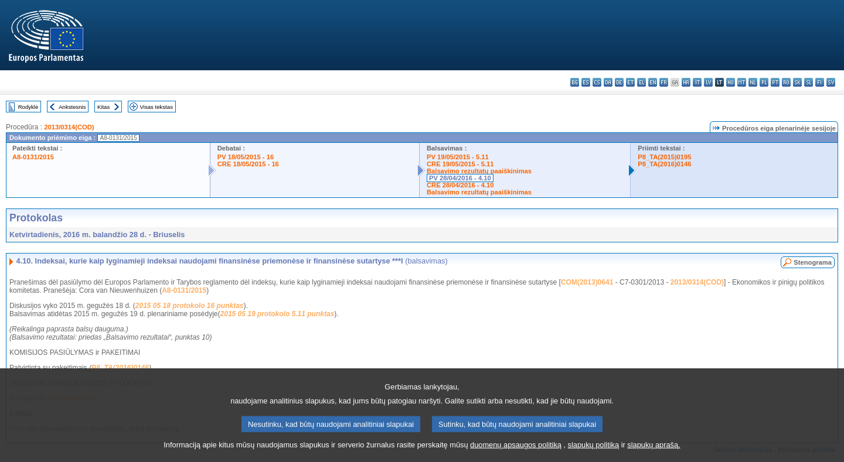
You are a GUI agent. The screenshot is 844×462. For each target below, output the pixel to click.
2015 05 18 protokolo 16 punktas (189, 306)
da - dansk (608, 82)
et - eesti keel (630, 82)
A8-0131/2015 (33, 156)
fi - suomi (819, 82)
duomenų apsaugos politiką (515, 453)
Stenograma (813, 262)
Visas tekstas (156, 107)
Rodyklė (28, 107)
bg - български (574, 82)
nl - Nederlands (752, 82)
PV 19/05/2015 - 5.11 (458, 156)
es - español (585, 82)
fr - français (663, 82)
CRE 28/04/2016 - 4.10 (460, 185)
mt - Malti (741, 82)
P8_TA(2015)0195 (664, 156)
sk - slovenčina (797, 82)
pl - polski (764, 82)
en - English (652, 82)
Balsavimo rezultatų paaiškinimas (479, 170)
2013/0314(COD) (69, 127)
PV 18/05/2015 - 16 (245, 156)
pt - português (775, 82)
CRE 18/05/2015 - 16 (248, 163)
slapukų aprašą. (653, 453)
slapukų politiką (594, 453)
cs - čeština (597, 82)
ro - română (786, 82)
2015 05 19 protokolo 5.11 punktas (277, 314)
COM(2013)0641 (587, 282)
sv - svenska (830, 82)
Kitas (103, 107)
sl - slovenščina (808, 82)
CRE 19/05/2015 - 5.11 (460, 163)
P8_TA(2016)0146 (664, 163)
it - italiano (697, 82)
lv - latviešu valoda (708, 82)
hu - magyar (730, 82)
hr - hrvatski (686, 82)
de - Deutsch (619, 82)
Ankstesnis (72, 107)
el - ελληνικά (641, 82)
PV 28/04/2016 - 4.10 (460, 178)
